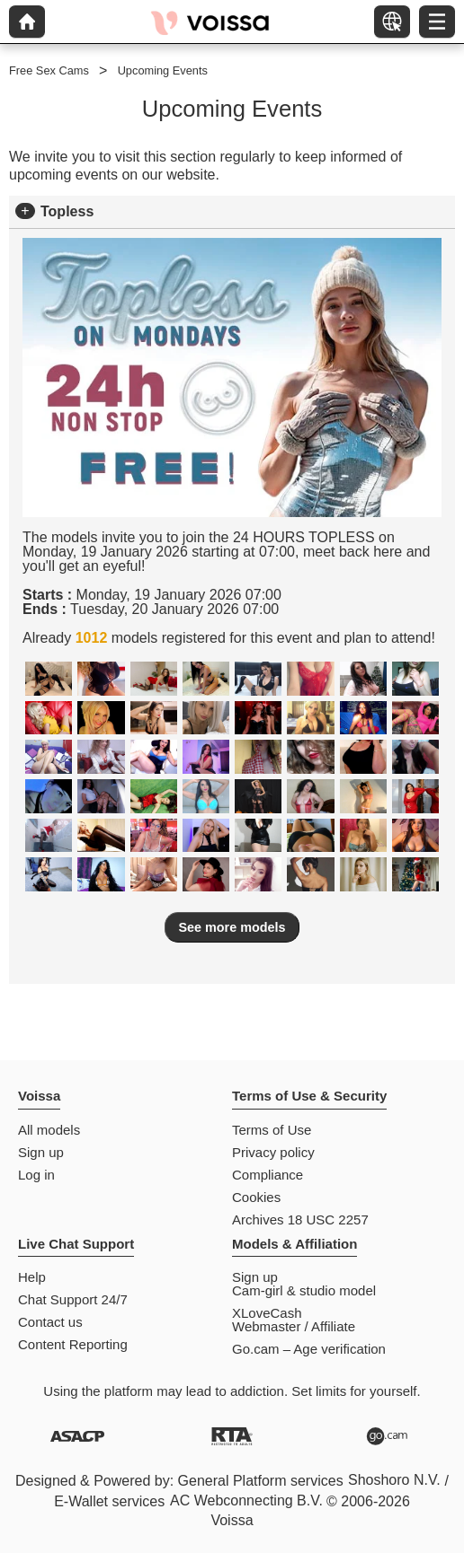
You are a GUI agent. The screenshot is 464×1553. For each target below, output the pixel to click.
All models (49, 1129)
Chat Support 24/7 (73, 1299)
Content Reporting (73, 1344)
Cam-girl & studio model (304, 1290)
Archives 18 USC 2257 (300, 1219)
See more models (231, 927)
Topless (67, 211)
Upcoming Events (163, 70)
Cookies (256, 1197)
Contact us (50, 1321)
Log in (36, 1174)
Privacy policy (273, 1152)
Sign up (41, 1152)
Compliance (267, 1174)
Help (32, 1277)
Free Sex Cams (49, 70)
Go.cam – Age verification (309, 1348)
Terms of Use (271, 1129)
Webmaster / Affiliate (293, 1326)
